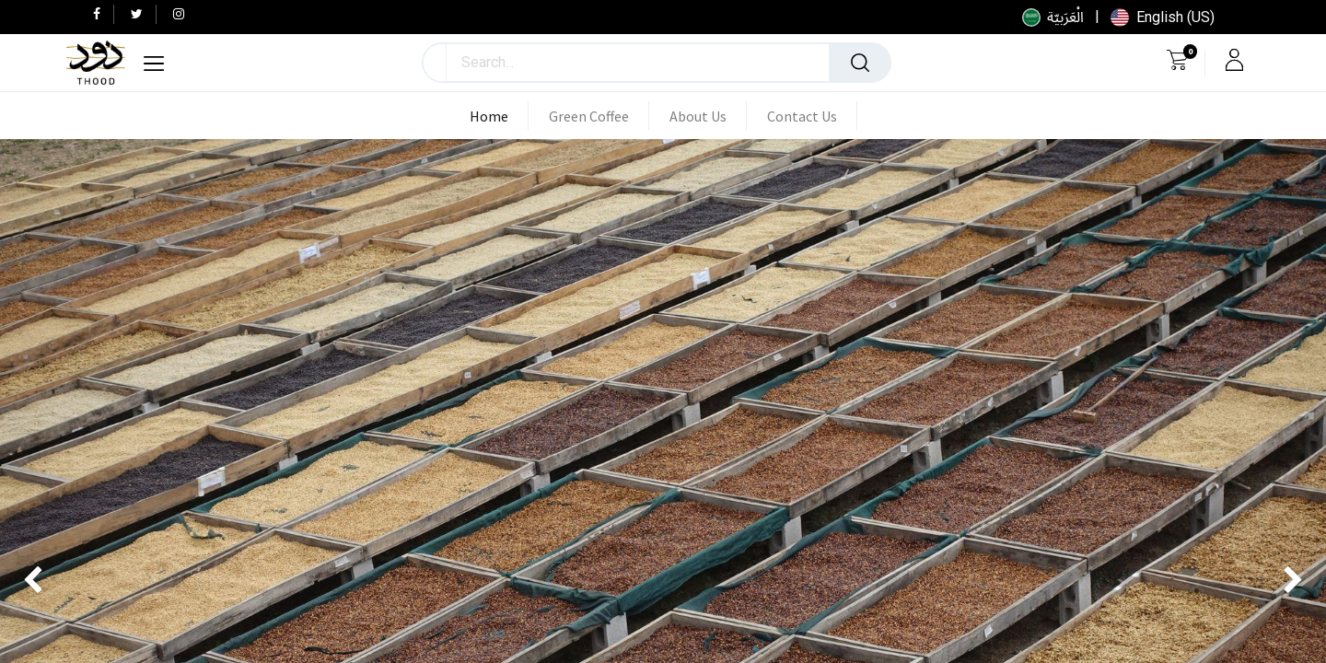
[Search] (860, 62)
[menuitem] (499, 116)
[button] (435, 62)
